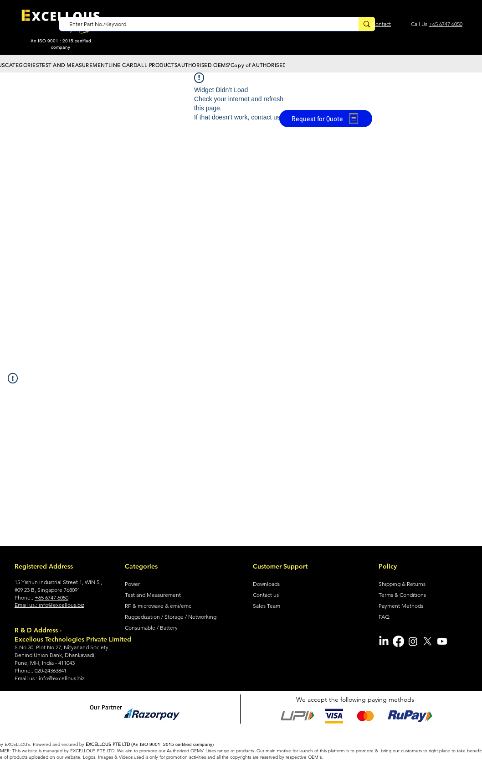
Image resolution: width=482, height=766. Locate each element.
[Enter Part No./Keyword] (204, 24)
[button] (22, 65)
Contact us (266, 594)
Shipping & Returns (402, 583)
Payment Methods (401, 605)
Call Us (420, 24)
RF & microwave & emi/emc (158, 605)
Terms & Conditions (402, 594)
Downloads (266, 583)
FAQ (384, 616)
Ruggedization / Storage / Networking (170, 616)
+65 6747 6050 (445, 24)
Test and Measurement (153, 594)
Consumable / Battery (151, 627)
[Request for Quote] (325, 118)
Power (132, 583)
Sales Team (266, 605)
